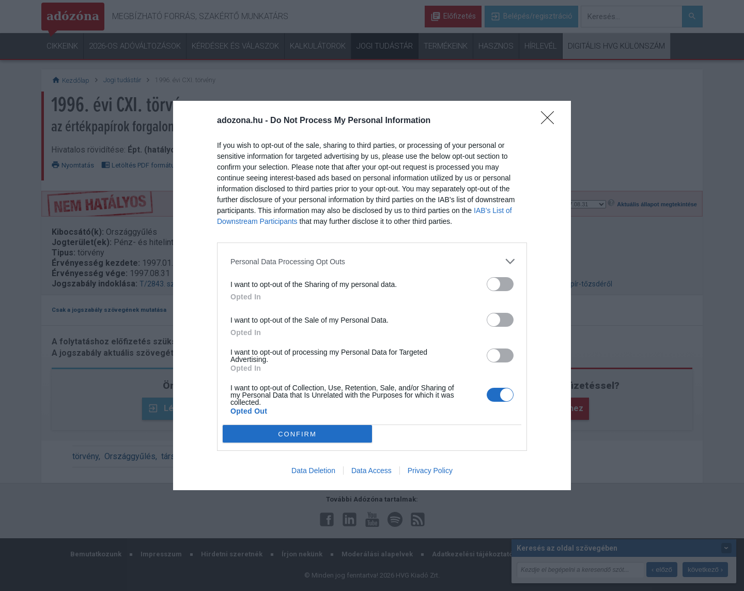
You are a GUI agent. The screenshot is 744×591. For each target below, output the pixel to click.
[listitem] (372, 261)
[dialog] (372, 295)
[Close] (551, 121)
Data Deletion (313, 470)
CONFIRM (297, 434)
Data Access (371, 470)
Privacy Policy (430, 470)
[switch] (500, 284)
